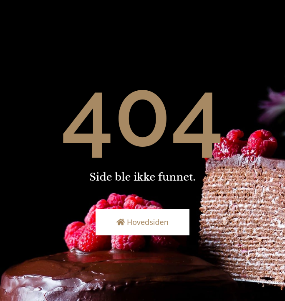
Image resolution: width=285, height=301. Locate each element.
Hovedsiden (142, 222)
